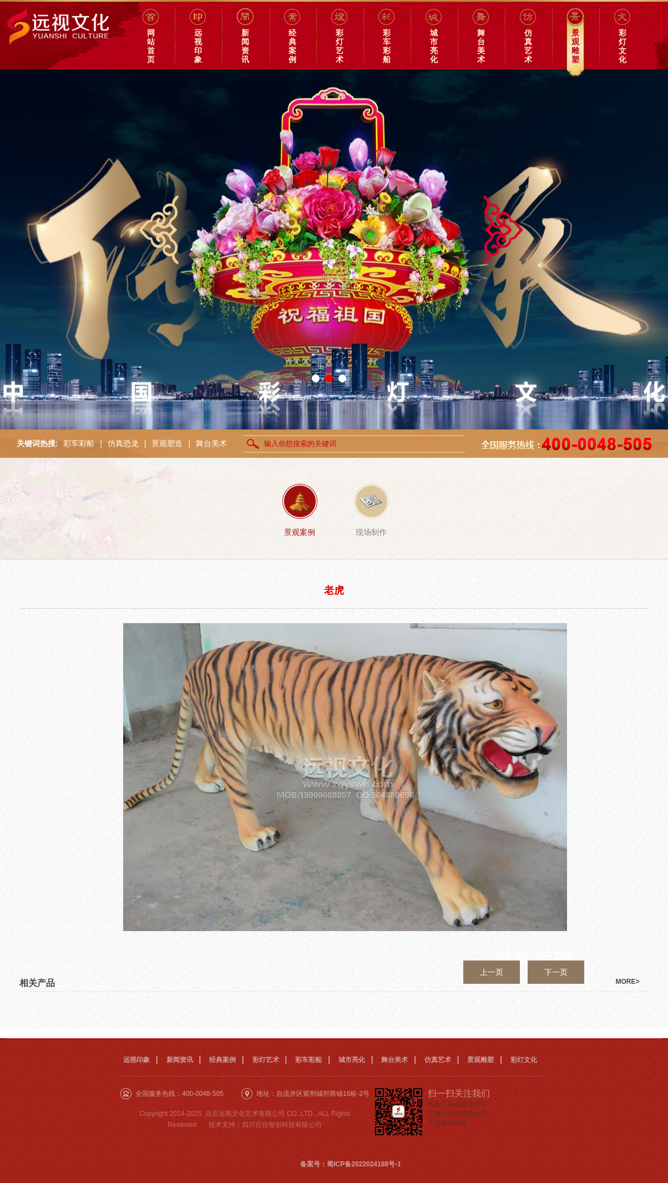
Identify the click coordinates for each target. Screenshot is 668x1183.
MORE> (628, 981)
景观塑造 (167, 443)
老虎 (334, 590)
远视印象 (136, 1060)
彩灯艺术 (265, 1060)
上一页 (491, 972)
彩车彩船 (78, 443)
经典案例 (222, 1060)
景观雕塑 (480, 1060)
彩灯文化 (523, 1060)
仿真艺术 (437, 1060)
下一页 (556, 972)
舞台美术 (211, 443)
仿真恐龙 (123, 443)
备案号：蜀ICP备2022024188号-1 (350, 1164)
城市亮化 (351, 1060)
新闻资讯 (179, 1060)
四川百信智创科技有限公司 (282, 1125)
